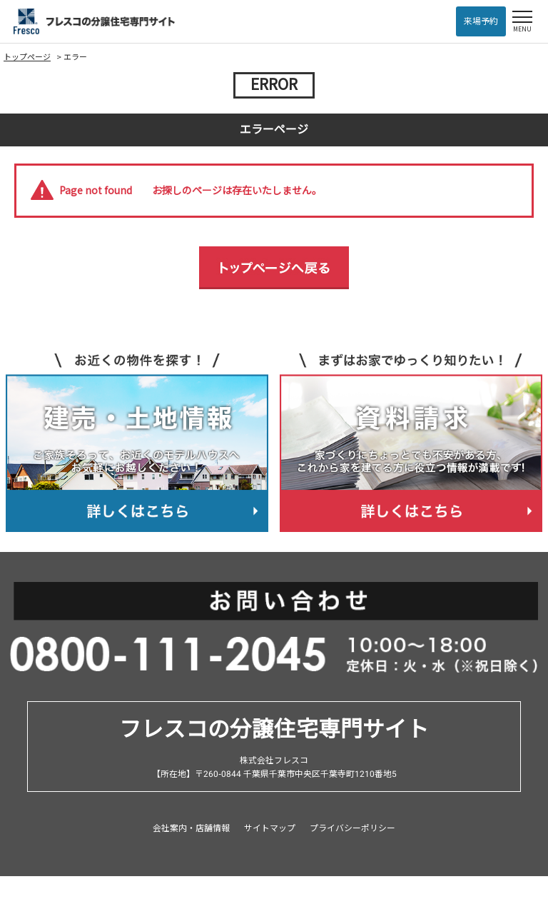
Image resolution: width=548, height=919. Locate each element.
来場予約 (481, 21)
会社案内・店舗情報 (191, 828)
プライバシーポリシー (352, 828)
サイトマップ (269, 828)
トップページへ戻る (274, 267)
